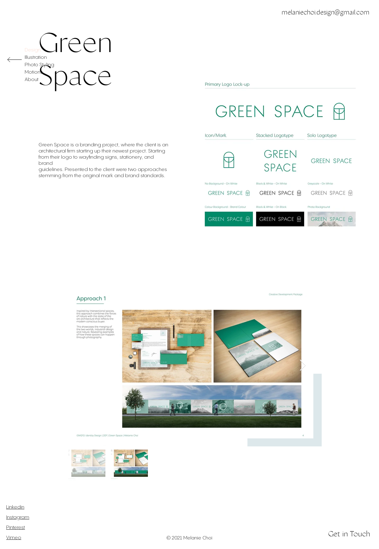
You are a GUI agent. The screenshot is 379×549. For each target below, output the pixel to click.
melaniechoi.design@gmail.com (325, 12)
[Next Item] (302, 366)
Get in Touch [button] (349, 534)
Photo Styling (39, 64)
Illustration (36, 57)
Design (33, 50)
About (32, 79)
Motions (34, 72)
